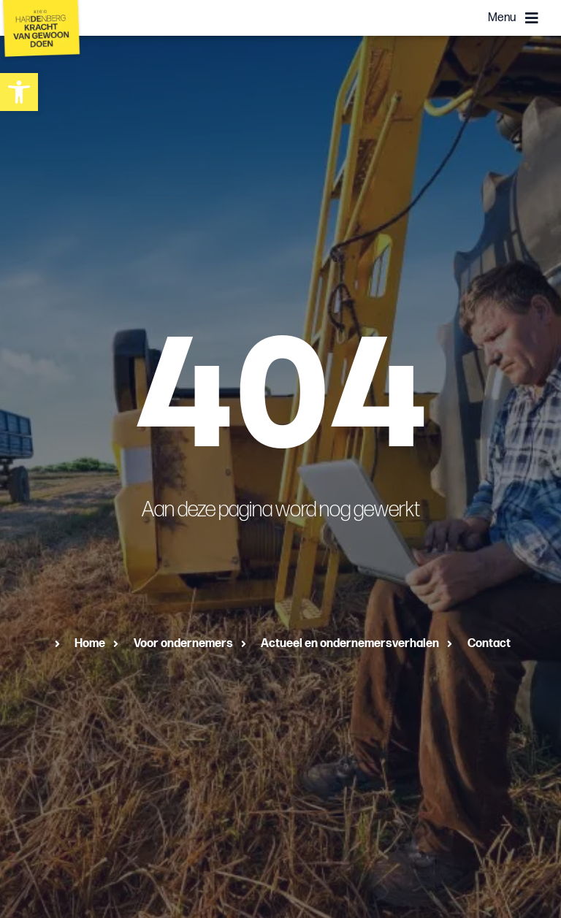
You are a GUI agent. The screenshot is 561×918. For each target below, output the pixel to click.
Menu (502, 18)
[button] (19, 92)
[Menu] (531, 18)
